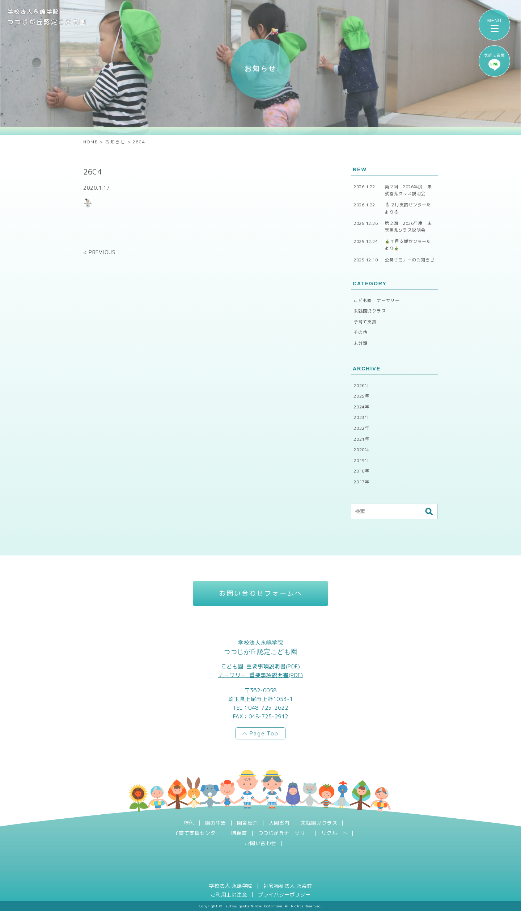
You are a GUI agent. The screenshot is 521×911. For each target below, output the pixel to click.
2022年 (361, 428)
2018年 (361, 471)
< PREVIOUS (99, 252)
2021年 (361, 439)
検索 (429, 512)
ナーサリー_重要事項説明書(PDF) (260, 675)
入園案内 (279, 823)
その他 (360, 332)
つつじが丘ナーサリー (284, 833)
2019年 (361, 460)
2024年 (361, 407)
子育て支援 (365, 322)
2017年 (361, 482)
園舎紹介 (247, 823)
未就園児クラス (369, 311)
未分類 (360, 343)
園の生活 (215, 823)
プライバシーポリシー (284, 894)
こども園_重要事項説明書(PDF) (260, 666)
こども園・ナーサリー (376, 300)
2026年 (361, 385)
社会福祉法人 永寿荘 (287, 886)
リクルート (334, 833)
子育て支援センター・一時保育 (210, 833)
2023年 (361, 417)
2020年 (361, 449)
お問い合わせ (260, 843)
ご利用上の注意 (229, 894)
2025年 (361, 396)
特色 (189, 823)
